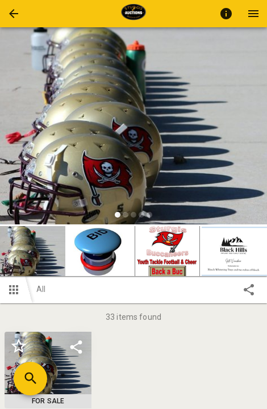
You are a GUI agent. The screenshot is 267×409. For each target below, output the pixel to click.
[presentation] (133, 13)
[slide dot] (117, 215)
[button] (13, 13)
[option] (133, 127)
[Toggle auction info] (226, 13)
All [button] (40, 289)
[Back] (13, 13)
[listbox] (133, 127)
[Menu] (253, 13)
